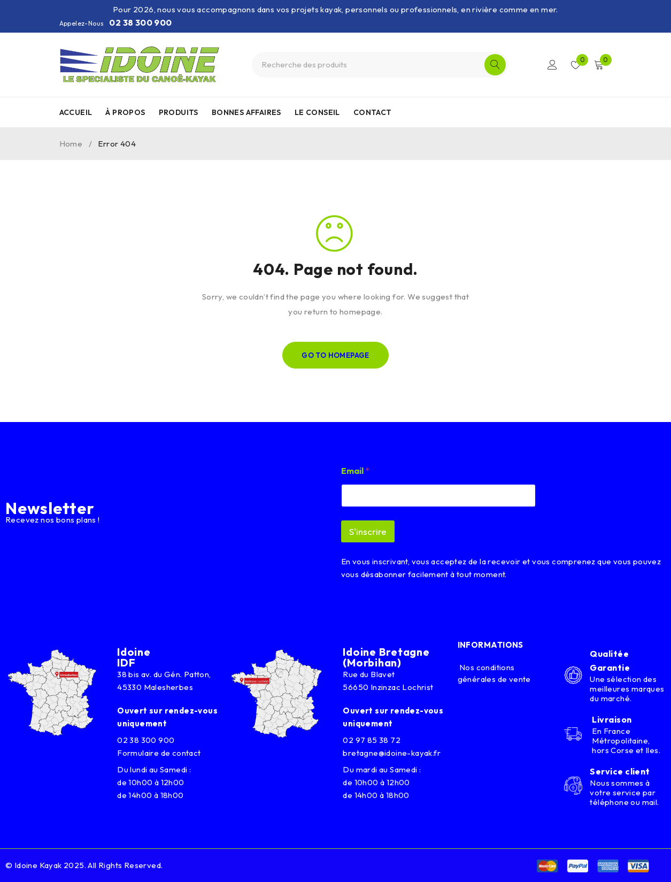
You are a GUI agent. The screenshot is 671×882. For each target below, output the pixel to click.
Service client (620, 771)
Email (355, 471)
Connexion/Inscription (552, 64)
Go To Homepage (335, 355)
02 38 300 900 (140, 22)
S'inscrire (368, 531)
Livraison (611, 719)
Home (71, 144)
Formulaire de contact (158, 753)
